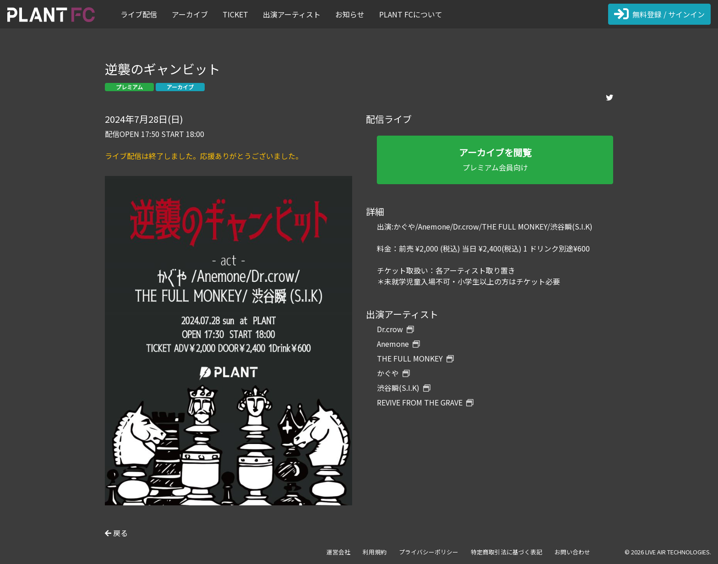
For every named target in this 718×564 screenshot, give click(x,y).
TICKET (235, 14)
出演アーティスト (292, 14)
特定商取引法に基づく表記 (506, 552)
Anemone (398, 343)
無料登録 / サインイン (659, 14)
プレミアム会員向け (495, 159)
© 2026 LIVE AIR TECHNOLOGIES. (668, 552)
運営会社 (338, 552)
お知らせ (349, 14)
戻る (116, 532)
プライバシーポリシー (428, 552)
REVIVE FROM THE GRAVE (425, 402)
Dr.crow (395, 328)
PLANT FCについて (410, 14)
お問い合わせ (572, 552)
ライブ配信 (138, 14)
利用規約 (374, 552)
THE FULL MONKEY (415, 358)
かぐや (393, 372)
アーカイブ (190, 14)
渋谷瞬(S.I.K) (403, 387)
